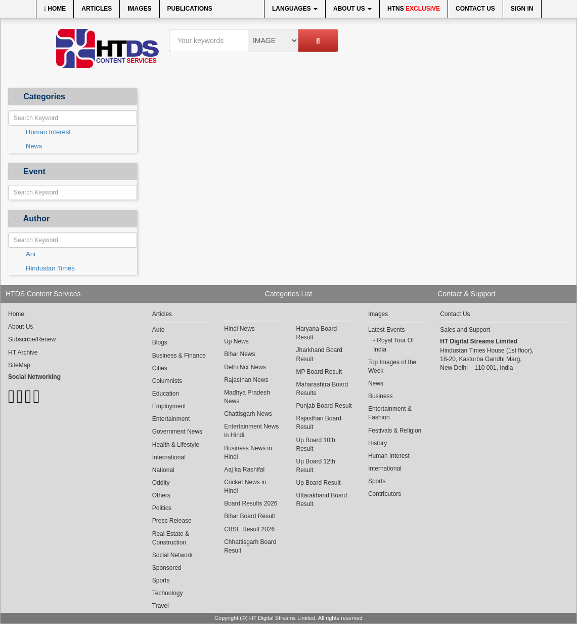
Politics (161, 508)
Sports (161, 580)
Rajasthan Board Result (318, 423)
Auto (158, 329)
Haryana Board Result (316, 333)
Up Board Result (318, 482)
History (377, 443)
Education (165, 393)
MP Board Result (319, 371)
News (34, 146)
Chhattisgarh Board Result (250, 546)
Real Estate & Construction (170, 538)
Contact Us (475, 8)
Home (55, 8)
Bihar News (239, 354)
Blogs (159, 342)
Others (161, 495)
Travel (160, 605)
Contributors (384, 493)
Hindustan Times (50, 268)
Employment (169, 406)
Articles (96, 8)
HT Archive (22, 352)
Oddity (161, 482)
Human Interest (48, 132)
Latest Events (386, 329)
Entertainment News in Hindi (251, 431)
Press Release (172, 520)
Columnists (167, 380)
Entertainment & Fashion (390, 413)
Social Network (172, 555)
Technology (167, 593)
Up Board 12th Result (315, 466)
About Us (352, 8)
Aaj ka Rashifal (244, 469)
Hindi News (239, 328)
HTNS (413, 8)
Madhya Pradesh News (247, 397)
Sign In (522, 8)
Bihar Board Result (249, 516)
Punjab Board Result (324, 405)
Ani (30, 254)
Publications (189, 8)
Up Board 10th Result (315, 444)
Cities (159, 368)
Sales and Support (465, 329)
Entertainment (171, 418)
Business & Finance (179, 355)
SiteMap (19, 365)
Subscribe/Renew (32, 339)
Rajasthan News (246, 379)
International (169, 457)
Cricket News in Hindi (245, 486)
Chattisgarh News (248, 413)
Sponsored (167, 567)
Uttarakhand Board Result (321, 500)
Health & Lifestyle (175, 444)
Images (139, 8)
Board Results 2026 (250, 503)
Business (380, 396)
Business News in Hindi (248, 452)
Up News (236, 341)
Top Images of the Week (392, 366)
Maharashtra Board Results (322, 389)
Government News (177, 431)
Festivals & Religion (394, 430)
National (163, 470)
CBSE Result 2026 (249, 529)
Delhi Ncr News (245, 367)
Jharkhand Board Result (319, 354)
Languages (295, 8)
